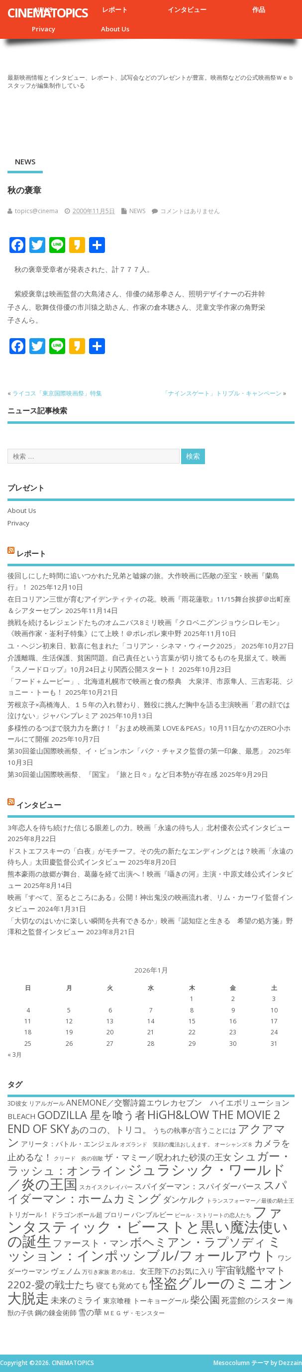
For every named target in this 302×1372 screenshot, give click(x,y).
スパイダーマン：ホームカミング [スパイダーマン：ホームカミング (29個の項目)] (147, 1191)
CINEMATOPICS (47, 12)
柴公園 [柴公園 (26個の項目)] (205, 1299)
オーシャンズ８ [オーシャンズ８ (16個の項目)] (233, 1144)
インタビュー (187, 9)
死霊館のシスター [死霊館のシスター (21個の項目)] (253, 1300)
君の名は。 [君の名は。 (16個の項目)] (124, 1271)
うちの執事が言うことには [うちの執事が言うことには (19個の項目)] (194, 1130)
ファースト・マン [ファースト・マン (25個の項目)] (90, 1242)
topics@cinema (36, 211)
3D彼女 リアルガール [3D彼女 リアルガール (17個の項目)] (36, 1103)
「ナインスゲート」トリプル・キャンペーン (222, 393)
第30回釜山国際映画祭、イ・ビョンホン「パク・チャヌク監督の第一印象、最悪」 (136, 751)
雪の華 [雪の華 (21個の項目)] (90, 1312)
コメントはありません (190, 211)
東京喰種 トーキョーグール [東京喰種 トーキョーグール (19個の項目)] (146, 1300)
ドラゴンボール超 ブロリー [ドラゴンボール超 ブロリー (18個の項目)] (90, 1214)
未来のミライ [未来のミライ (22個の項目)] (76, 1300)
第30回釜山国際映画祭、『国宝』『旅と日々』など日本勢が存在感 (112, 774)
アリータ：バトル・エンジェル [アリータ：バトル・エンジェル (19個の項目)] (69, 1143)
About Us (115, 28)
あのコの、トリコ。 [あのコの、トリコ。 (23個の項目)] (111, 1129)
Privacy (43, 28)
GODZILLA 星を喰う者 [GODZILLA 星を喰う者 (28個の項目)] (91, 1115)
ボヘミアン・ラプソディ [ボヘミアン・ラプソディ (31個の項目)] (198, 1242)
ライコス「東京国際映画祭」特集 (57, 393)
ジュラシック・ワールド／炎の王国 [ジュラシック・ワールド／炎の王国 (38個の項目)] (146, 1176)
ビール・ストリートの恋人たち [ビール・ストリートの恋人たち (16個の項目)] (213, 1215)
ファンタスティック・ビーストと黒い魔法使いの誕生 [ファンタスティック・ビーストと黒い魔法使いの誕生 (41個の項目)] (147, 1226)
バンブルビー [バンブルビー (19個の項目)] (152, 1214)
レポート (115, 9)
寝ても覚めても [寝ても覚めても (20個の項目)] (122, 1285)
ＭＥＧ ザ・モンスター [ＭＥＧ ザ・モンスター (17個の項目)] (134, 1313)
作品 (258, 9)
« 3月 (14, 1054)
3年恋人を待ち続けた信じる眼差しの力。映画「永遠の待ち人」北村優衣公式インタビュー (148, 827)
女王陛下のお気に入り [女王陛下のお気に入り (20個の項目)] (177, 1271)
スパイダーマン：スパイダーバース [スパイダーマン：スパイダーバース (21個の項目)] (198, 1186)
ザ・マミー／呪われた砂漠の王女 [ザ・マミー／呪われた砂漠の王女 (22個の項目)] (167, 1157)
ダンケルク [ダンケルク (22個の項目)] (184, 1199)
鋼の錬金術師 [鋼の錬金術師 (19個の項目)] (56, 1312)
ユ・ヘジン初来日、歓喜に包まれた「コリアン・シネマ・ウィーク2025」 (123, 645)
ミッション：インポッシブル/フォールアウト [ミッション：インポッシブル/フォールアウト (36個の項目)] (144, 1248)
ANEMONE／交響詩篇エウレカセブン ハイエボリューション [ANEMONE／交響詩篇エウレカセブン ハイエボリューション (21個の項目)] (178, 1102)
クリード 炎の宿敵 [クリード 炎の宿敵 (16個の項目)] (78, 1158)
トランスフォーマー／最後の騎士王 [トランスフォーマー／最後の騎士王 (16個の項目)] (250, 1200)
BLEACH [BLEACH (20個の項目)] (21, 1116)
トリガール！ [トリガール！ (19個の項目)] (28, 1214)
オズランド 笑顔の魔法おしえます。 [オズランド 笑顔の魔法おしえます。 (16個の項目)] (166, 1144)
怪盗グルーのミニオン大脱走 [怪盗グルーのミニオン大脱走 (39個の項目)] (150, 1290)
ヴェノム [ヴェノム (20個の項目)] (66, 1271)
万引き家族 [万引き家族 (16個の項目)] (95, 1271)
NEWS (25, 161)
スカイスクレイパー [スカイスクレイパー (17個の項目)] (106, 1187)
